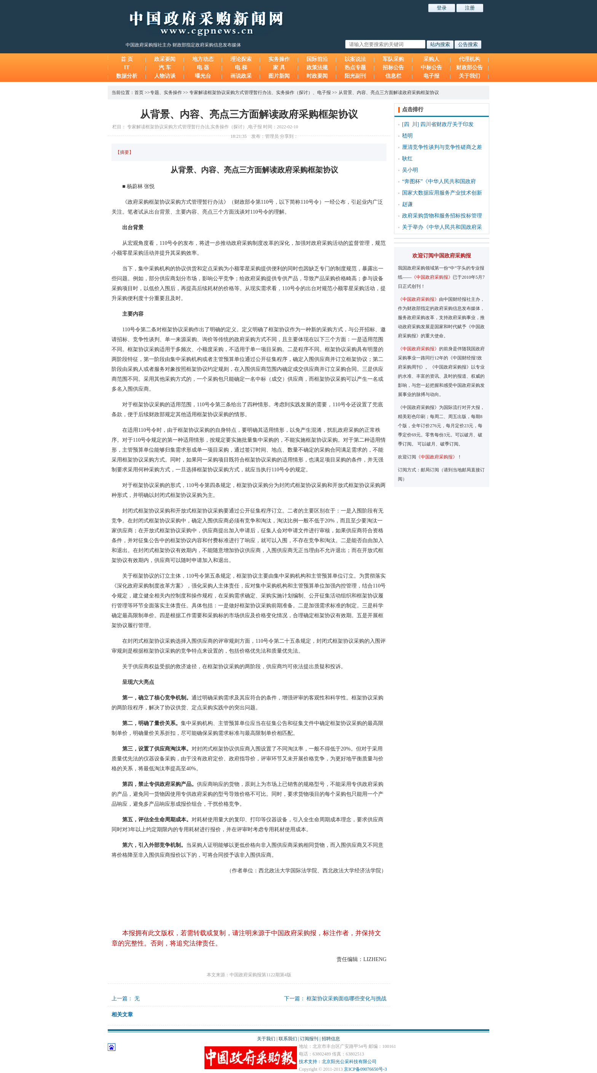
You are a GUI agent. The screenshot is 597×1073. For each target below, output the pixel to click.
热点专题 (355, 67)
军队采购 (393, 59)
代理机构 (469, 59)
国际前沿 (317, 59)
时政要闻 (317, 76)
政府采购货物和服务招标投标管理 (442, 216)
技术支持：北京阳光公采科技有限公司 (338, 1061)
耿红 (407, 158)
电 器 (203, 67)
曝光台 (203, 76)
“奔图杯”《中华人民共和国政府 (439, 181)
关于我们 (469, 76)
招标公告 (393, 67)
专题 (154, 92)
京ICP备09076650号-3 (365, 1069)
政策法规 (317, 67)
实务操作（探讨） (294, 92)
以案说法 (355, 59)
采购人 (431, 59)
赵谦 (407, 204)
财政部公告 (469, 67)
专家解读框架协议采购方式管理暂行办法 (230, 92)
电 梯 (241, 67)
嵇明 (407, 136)
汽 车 (165, 67)
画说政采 (241, 76)
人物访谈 (165, 76)
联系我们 (288, 1038)
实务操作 (279, 59)
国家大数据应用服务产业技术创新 (442, 193)
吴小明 (410, 170)
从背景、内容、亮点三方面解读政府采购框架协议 (388, 92)
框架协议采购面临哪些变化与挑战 (346, 998)
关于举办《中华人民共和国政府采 (442, 227)
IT (127, 67)
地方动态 (203, 59)
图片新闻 (279, 76)
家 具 (279, 67)
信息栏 (393, 76)
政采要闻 (165, 59)
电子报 (431, 76)
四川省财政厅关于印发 (447, 124)
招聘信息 (331, 1038)
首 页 (127, 59)
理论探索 (241, 59)
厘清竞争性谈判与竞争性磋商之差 (442, 147)
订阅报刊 (309, 1038)
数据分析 (126, 76)
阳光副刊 (355, 76)
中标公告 (431, 67)
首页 (139, 92)
